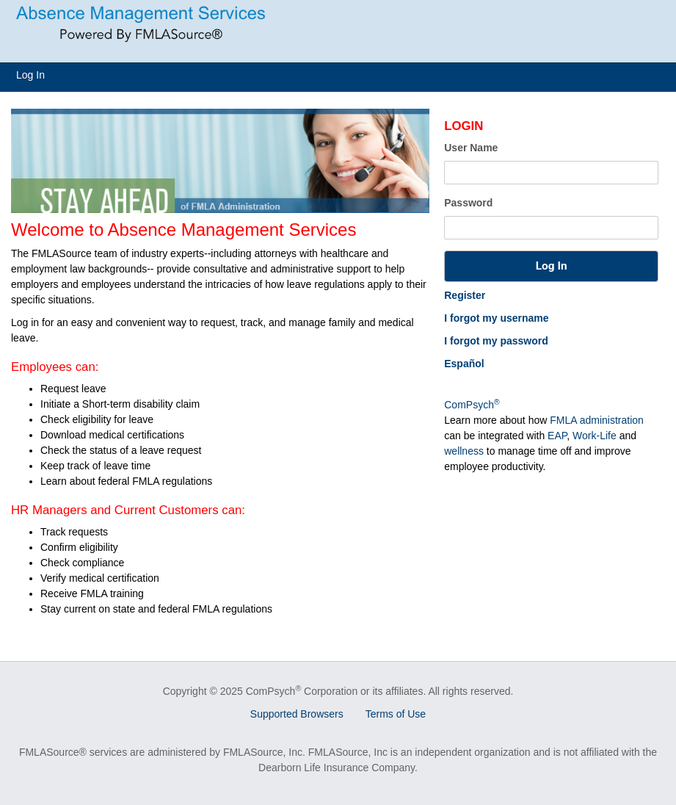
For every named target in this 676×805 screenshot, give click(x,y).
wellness (464, 451)
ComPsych (471, 405)
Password (468, 203)
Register (464, 295)
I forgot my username (496, 318)
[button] (551, 266)
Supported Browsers (297, 714)
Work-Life (595, 435)
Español (464, 363)
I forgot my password (496, 341)
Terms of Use (396, 714)
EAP (557, 435)
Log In (30, 75)
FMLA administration (597, 420)
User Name (471, 148)
